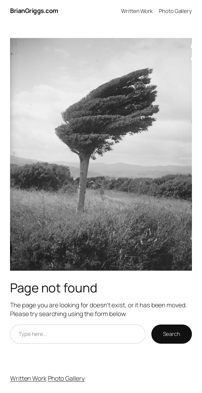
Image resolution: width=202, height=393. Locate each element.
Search (171, 334)
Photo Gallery (66, 378)
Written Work (28, 378)
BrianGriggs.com (34, 10)
